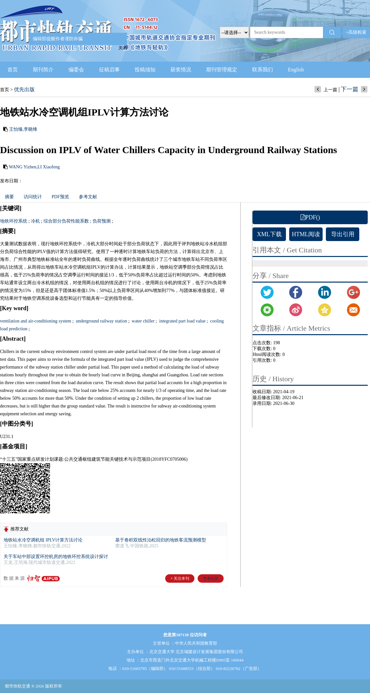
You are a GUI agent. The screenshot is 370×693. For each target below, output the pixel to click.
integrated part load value (181, 321)
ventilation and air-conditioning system (35, 321)
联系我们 (262, 69)
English (296, 69)
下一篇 (349, 89)
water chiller (142, 321)
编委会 (76, 69)
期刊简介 (43, 69)
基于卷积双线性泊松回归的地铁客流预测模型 (160, 540)
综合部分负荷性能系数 (66, 221)
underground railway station (101, 321)
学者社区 (210, 578)
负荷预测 (101, 221)
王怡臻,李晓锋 (23, 129)
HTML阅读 (306, 234)
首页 (12, 69)
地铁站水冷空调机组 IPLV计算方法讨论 (43, 540)
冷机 (35, 221)
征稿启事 (109, 69)
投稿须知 (145, 69)
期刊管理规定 (221, 69)
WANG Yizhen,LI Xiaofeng (34, 166)
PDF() (310, 217)
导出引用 (342, 234)
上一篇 (330, 89)
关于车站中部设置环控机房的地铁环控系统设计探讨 (56, 556)
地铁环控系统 (13, 221)
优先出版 (24, 89)
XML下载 (269, 234)
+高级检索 (356, 32)
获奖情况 (180, 69)
